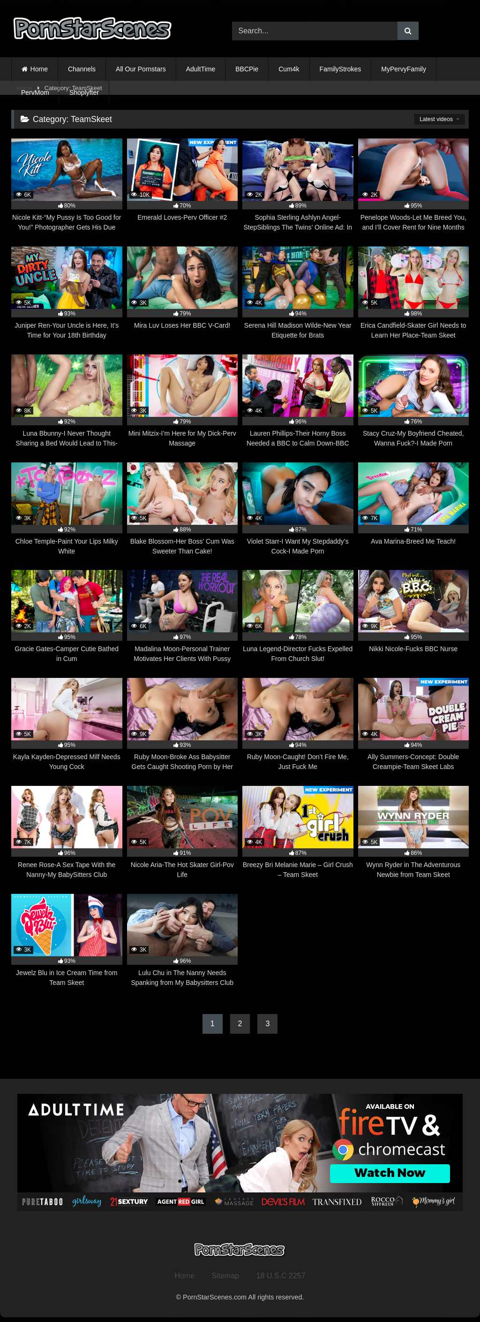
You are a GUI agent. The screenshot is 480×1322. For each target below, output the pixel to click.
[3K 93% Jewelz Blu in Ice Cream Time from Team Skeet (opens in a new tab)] (66, 941)
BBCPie (246, 69)
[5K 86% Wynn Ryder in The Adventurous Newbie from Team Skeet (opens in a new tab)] (413, 833)
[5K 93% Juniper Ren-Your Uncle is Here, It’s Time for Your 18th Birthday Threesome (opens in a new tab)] (66, 293)
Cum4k (288, 69)
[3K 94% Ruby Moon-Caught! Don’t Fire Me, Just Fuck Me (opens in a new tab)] (297, 725)
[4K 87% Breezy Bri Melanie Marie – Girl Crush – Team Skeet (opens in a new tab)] (297, 833)
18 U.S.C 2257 (281, 1276)
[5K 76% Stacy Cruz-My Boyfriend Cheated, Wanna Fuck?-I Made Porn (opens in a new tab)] (413, 401)
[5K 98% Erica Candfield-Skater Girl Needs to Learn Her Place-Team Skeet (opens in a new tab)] (413, 293)
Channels (82, 69)
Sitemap (226, 1276)
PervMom (35, 92)
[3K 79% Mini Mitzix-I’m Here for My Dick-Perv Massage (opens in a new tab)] (182, 401)
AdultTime (201, 69)
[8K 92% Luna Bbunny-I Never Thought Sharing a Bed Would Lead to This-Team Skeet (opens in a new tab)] (66, 401)
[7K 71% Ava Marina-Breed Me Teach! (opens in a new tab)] (413, 509)
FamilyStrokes (340, 69)
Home (39, 69)
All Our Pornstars (141, 69)
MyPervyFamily (403, 69)
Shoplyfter (84, 92)
